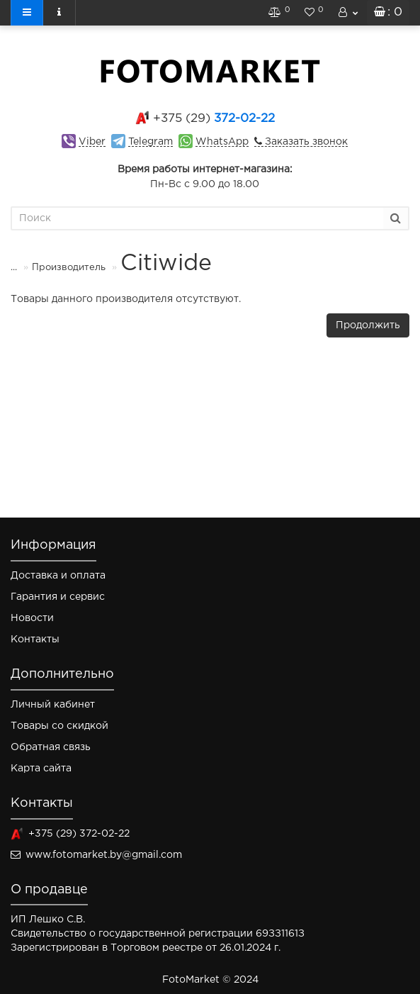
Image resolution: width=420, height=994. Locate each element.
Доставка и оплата (58, 575)
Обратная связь (51, 747)
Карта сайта (41, 768)
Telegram (150, 142)
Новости (32, 618)
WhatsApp (222, 142)
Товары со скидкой (59, 726)
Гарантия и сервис (58, 597)
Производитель (59, 268)
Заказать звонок (305, 142)
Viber (92, 142)
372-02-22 (214, 118)
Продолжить (368, 325)
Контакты (35, 639)
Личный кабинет (53, 704)
